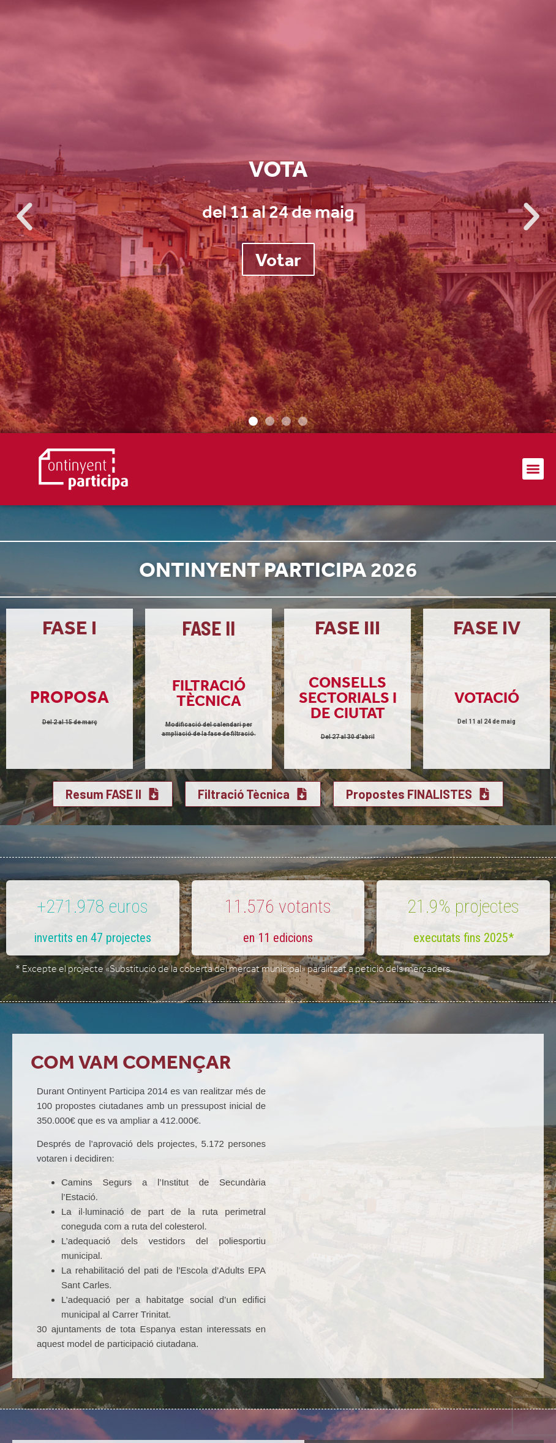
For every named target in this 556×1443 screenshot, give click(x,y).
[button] (24, 216)
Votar (278, 259)
